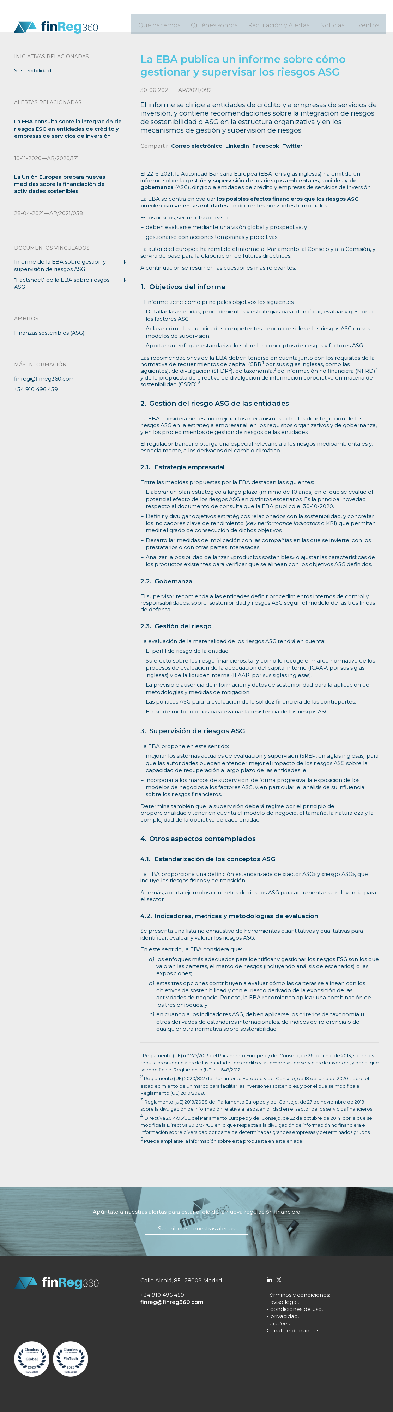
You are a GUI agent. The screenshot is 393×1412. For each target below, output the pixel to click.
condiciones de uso (296, 1309)
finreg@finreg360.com (44, 378)
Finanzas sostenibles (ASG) (49, 332)
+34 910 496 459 (36, 389)
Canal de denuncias (293, 1330)
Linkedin (237, 145)
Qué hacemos (190, 21)
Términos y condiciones (298, 1295)
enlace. (294, 1141)
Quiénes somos (237, 21)
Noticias (338, 21)
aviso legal (284, 1302)
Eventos (368, 21)
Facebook (265, 145)
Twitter (292, 145)
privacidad (284, 1316)
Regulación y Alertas (292, 21)
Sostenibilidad (32, 70)
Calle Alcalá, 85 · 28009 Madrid (181, 1280)
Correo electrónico (196, 145)
